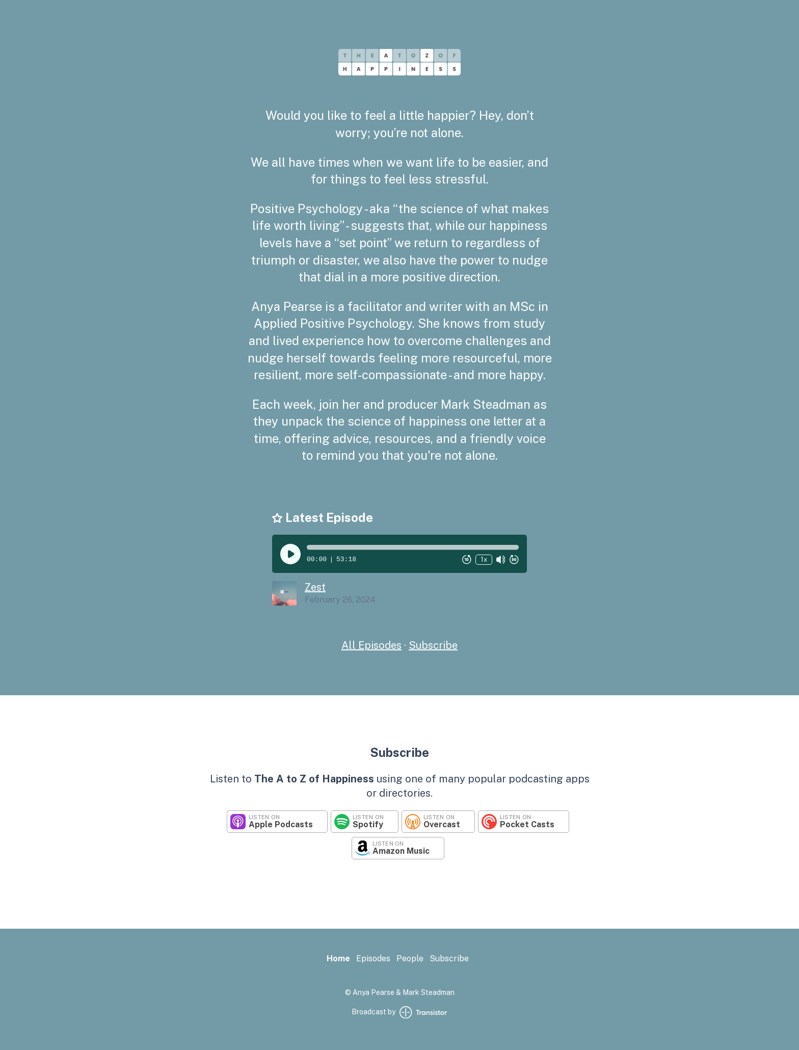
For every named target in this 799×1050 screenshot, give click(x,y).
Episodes (373, 958)
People (409, 958)
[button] (413, 547)
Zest (315, 587)
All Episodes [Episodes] (371, 645)
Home (338, 958)
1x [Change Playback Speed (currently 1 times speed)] (484, 559)
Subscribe (433, 645)
